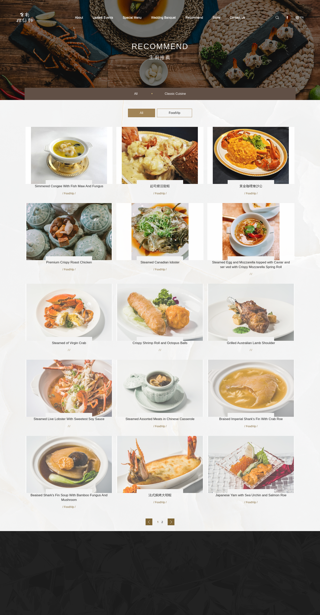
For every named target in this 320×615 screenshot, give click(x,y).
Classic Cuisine (175, 93)
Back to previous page (149, 521)
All (136, 93)
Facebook (288, 17)
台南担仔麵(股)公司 (26, 17)
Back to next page (171, 521)
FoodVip (174, 112)
